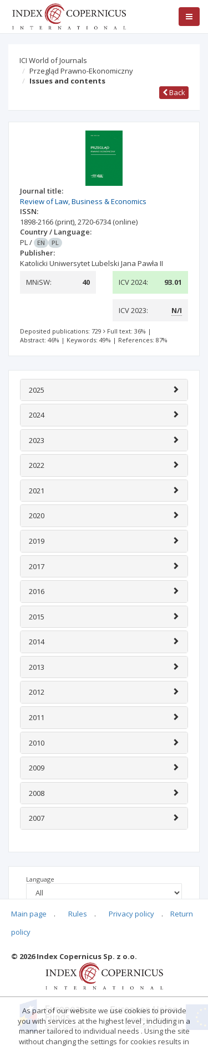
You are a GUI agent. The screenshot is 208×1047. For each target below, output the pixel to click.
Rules (77, 914)
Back (174, 92)
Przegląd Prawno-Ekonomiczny (81, 71)
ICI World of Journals (53, 60)
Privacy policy (131, 914)
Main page (29, 914)
